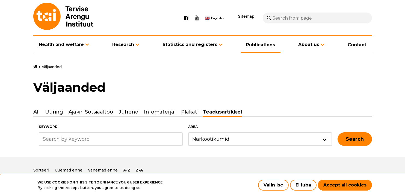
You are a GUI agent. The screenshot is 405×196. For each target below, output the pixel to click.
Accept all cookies (344, 185)
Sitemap (246, 16)
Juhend (128, 112)
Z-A (139, 170)
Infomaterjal (160, 112)
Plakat (189, 112)
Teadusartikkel (222, 112)
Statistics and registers (189, 44)
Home (35, 67)
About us (308, 44)
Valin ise (273, 185)
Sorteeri (41, 170)
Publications (260, 44)
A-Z (126, 170)
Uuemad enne (68, 170)
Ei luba (303, 185)
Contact (357, 44)
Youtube (197, 18)
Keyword (48, 127)
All (36, 112)
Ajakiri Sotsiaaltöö (91, 112)
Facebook (186, 18)
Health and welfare (61, 44)
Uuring (54, 112)
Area (193, 127)
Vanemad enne (103, 170)
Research (123, 44)
